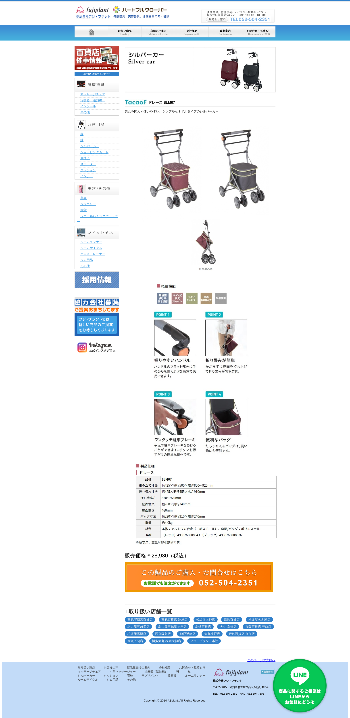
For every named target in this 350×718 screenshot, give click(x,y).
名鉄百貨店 (203, 626)
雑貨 (83, 210)
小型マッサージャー (123, 671)
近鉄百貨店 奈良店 (242, 634)
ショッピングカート (94, 152)
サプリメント (150, 675)
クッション (88, 170)
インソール (88, 106)
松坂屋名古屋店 (259, 619)
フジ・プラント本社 (204, 641)
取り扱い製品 (86, 667)
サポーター (88, 164)
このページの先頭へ (261, 660)
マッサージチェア (92, 94)
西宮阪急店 (163, 634)
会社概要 (191, 32)
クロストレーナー (92, 254)
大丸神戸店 (212, 634)
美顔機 (172, 675)
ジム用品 (86, 260)
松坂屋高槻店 (136, 634)
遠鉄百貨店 (232, 619)
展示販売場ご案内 (138, 667)
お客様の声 (111, 667)
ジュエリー (88, 204)
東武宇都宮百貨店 (139, 619)
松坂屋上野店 (205, 619)
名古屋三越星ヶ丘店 (172, 626)
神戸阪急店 (187, 634)
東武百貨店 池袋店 (174, 619)
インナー (86, 176)
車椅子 (85, 158)
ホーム (91, 31)
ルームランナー (91, 242)
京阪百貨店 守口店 (258, 626)
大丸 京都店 (228, 626)
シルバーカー (89, 146)
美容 (83, 198)
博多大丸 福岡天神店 (166, 641)
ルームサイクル (91, 248)
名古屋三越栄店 (138, 626)
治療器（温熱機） (92, 100)
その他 (85, 112)
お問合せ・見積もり (259, 32)
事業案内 (225, 32)
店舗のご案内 (158, 32)
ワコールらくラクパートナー (97, 218)
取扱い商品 (124, 32)
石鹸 (130, 675)
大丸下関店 (135, 641)
